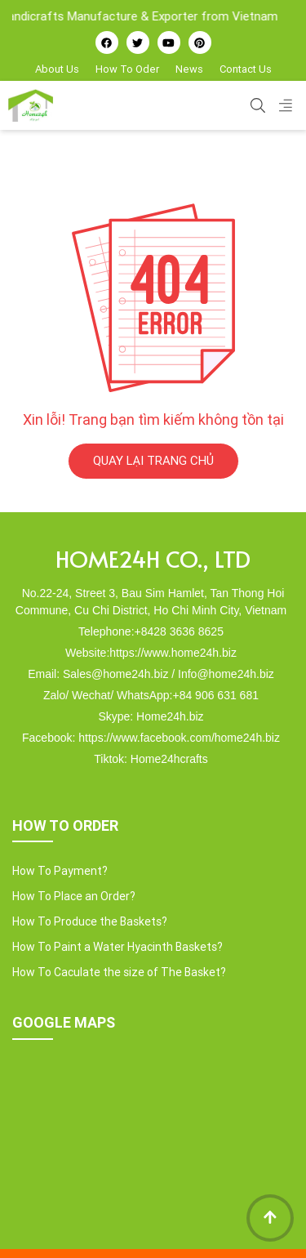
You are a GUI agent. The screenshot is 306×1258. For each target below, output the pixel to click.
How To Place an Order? (73, 896)
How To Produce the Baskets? (89, 921)
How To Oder (127, 69)
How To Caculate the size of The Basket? (119, 972)
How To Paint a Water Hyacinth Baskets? (117, 946)
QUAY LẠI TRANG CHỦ (153, 460)
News (189, 69)
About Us (57, 69)
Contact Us (246, 69)
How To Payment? (60, 870)
